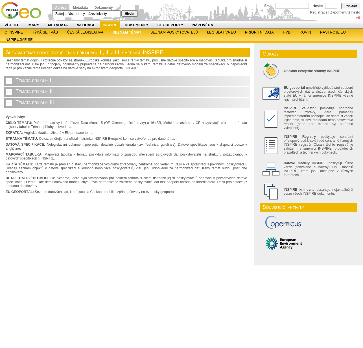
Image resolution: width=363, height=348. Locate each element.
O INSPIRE (14, 32)
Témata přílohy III (35, 102)
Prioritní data (259, 32)
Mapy (34, 25)
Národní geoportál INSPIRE (23, 10)
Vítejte (12, 25)
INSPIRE (110, 25)
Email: (269, 6)
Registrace (318, 12)
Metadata (80, 8)
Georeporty (170, 25)
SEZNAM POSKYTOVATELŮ (174, 32)
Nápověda (202, 25)
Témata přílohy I (33, 80)
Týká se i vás (45, 32)
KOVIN (305, 32)
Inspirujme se (19, 39)
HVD (286, 32)
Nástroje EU (333, 32)
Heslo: (317, 6)
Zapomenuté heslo (345, 12)
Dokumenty (103, 8)
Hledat (129, 13)
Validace (86, 25)
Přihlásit (351, 6)
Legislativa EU (221, 32)
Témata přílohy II (34, 91)
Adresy (61, 8)
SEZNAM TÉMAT (126, 32)
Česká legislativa (85, 32)
